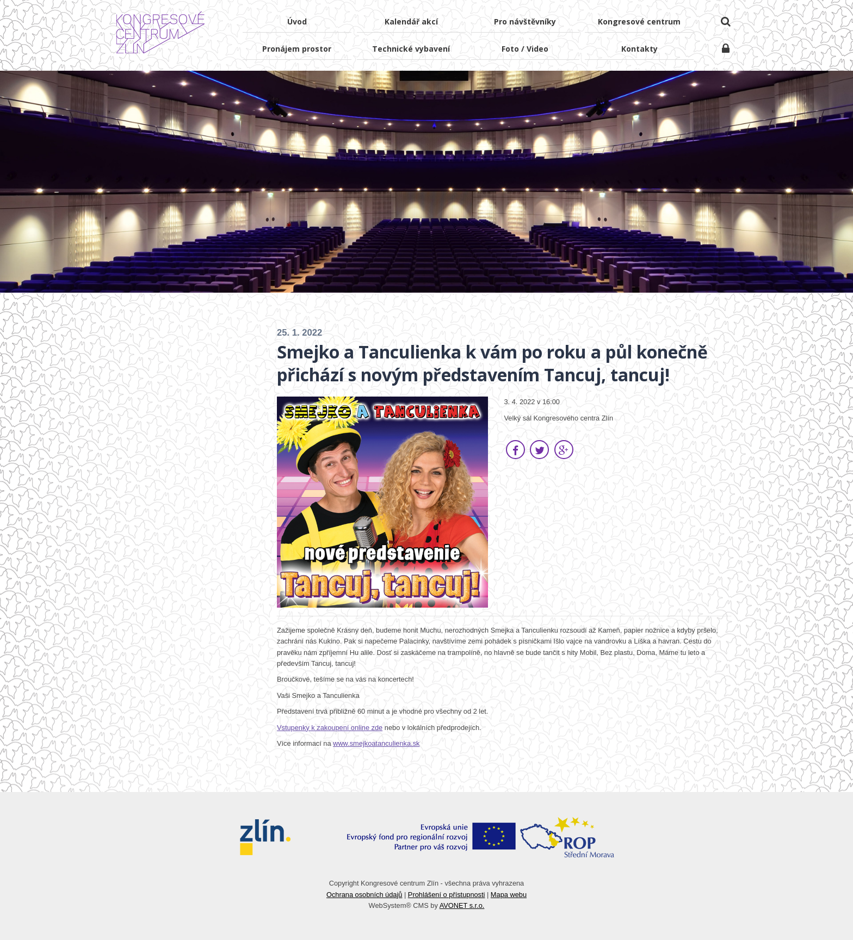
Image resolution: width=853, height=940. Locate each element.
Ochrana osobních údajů (364, 894)
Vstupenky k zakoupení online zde (329, 727)
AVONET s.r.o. (462, 905)
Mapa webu (509, 894)
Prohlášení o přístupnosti (446, 894)
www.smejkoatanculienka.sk (376, 743)
